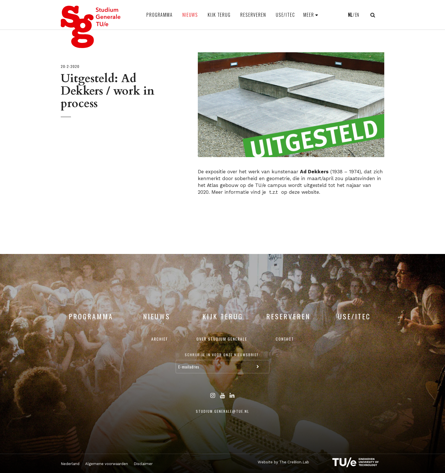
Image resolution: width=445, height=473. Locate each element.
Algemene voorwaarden (106, 464)
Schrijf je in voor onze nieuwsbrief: (222, 354)
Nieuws (190, 14)
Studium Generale (91, 27)
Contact (285, 339)
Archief (159, 339)
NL (350, 14)
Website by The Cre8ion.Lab (283, 462)
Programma (159, 14)
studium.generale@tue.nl (222, 411)
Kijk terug (219, 14)
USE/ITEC (285, 14)
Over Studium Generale (221, 339)
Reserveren (253, 14)
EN (357, 14)
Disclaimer (143, 464)
